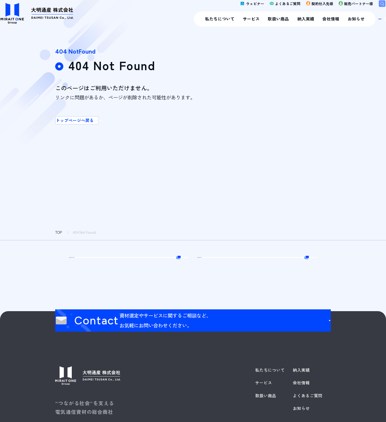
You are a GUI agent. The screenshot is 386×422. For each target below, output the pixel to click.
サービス (179, 24)
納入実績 (234, 24)
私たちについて (148, 24)
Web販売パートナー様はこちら (130, 272)
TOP (58, 232)
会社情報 (259, 24)
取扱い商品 (206, 24)
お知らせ (284, 24)
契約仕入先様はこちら (249, 272)
